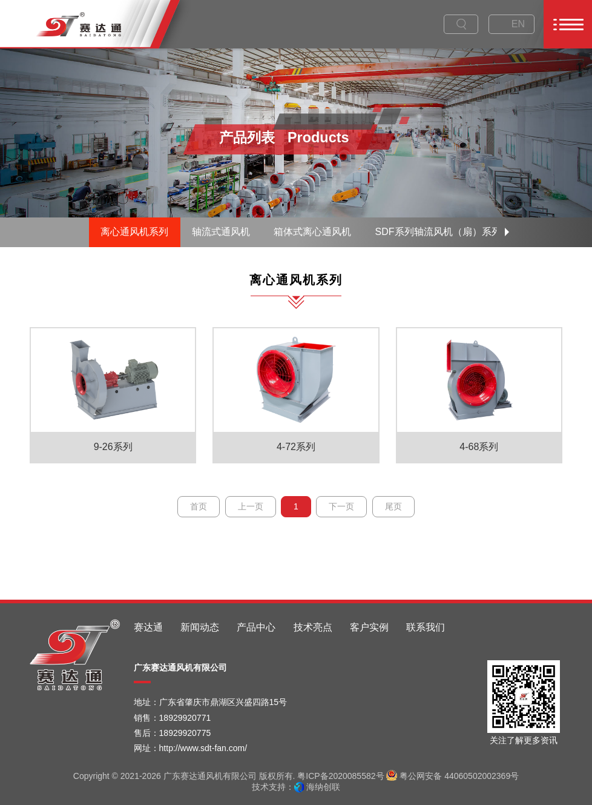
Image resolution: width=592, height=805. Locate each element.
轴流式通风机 (221, 232)
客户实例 (369, 627)
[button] (507, 232)
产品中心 (256, 627)
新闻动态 (199, 627)
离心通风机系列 (134, 232)
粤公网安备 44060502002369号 (452, 776)
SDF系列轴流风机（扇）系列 (438, 232)
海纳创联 (323, 787)
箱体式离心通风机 (312, 232)
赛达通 (148, 627)
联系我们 (425, 627)
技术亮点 (313, 627)
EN (518, 24)
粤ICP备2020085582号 (340, 776)
